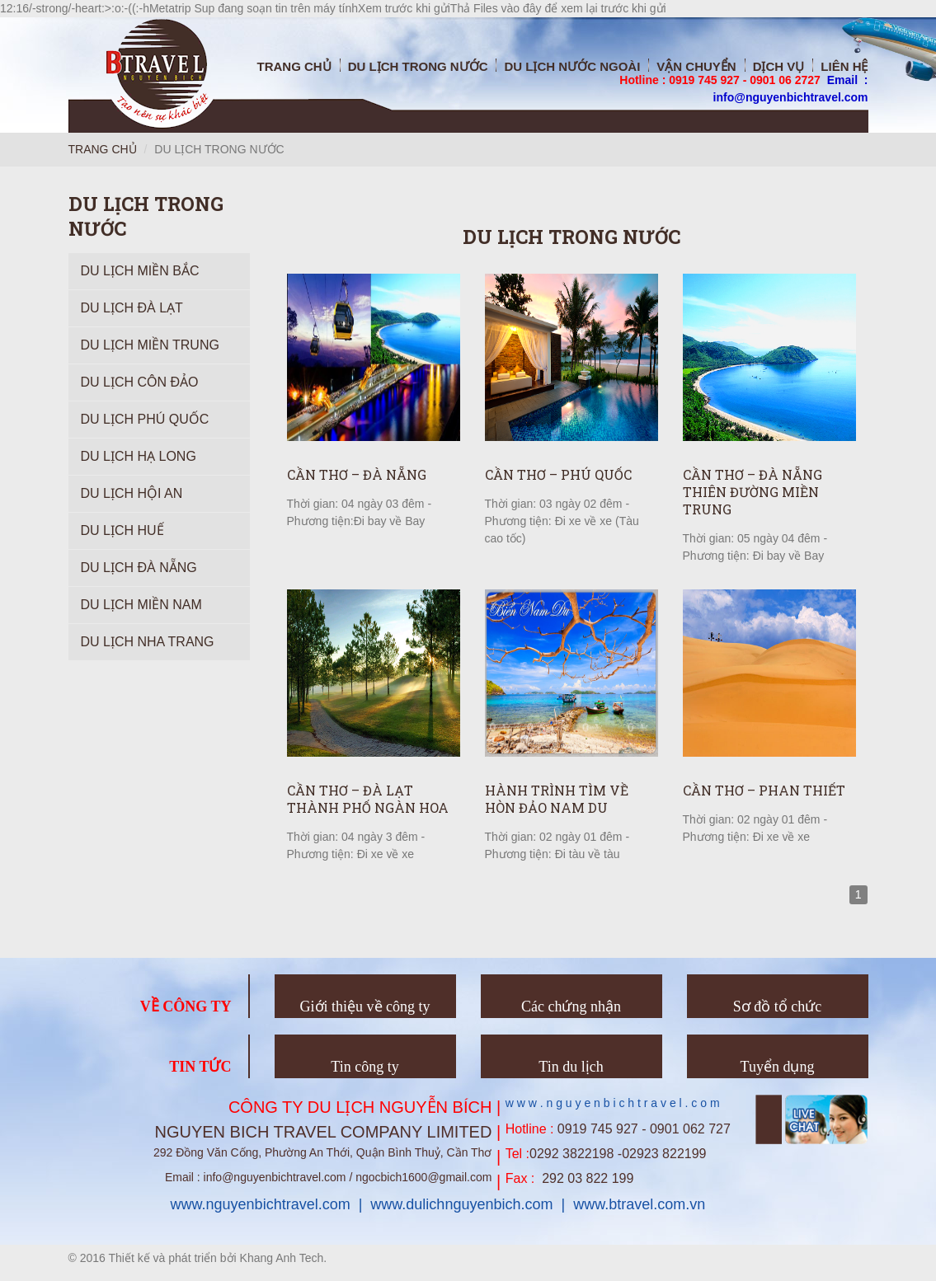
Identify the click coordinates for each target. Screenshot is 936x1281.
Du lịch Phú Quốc (145, 419)
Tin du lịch (571, 1066)
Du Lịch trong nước (418, 66)
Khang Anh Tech (282, 1258)
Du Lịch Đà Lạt (132, 308)
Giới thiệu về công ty (365, 1006)
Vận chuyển (696, 66)
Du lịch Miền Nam (141, 605)
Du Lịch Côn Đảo (140, 382)
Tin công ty (364, 1066)
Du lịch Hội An (132, 493)
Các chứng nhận (571, 1006)
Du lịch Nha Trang (147, 642)
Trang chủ (293, 66)
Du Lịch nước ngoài (572, 66)
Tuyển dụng (778, 1066)
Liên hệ (844, 66)
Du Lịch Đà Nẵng (139, 568)
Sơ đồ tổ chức (777, 1006)
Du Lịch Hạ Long (138, 456)
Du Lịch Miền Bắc (140, 271)
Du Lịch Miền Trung (150, 345)
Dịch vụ (779, 66)
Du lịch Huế (122, 530)
